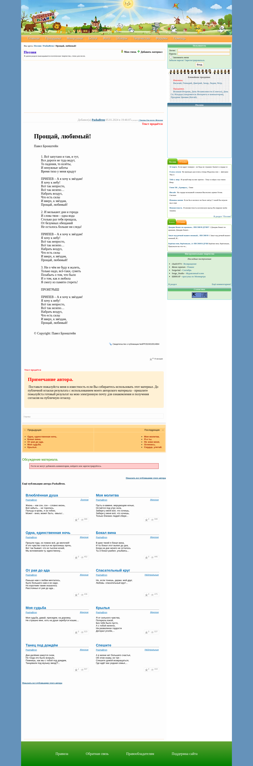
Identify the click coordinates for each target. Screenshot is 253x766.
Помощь (179, 38)
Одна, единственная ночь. (42, 436)
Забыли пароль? (176, 60)
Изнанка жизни (176, 200)
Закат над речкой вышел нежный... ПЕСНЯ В (188, 235)
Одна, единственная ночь (48, 533)
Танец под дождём (42, 645)
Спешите (103, 645)
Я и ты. (148, 439)
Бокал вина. (34, 439)
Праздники (53, 38)
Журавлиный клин (195, 273)
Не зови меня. (152, 442)
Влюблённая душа (42, 495)
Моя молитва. (152, 436)
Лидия (213, 83)
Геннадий (187, 83)
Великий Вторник (182, 91)
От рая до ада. (35, 442)
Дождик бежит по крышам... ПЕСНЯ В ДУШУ (188, 227)
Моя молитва (107, 495)
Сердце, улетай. (153, 447)
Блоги (93, 38)
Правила (62, 754)
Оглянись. (150, 444)
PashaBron (48, 45)
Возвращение (189, 263)
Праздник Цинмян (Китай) (184, 97)
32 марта (173, 167)
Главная (34, 38)
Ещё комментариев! (221, 284)
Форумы (162, 38)
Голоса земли (175, 172)
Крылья (103, 608)
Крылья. (32, 447)
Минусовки (75, 38)
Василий (177, 83)
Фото (106, 38)
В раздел (172, 284)
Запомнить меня (179, 57)
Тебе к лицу (175, 179)
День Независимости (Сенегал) (207, 91)
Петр (219, 83)
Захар (206, 83)
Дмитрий (197, 83)
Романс (190, 267)
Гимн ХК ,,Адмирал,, (179, 187)
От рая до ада (38, 570)
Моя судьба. (34, 444)
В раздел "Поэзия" (222, 216)
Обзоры (121, 38)
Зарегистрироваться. (195, 60)
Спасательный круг (113, 570)
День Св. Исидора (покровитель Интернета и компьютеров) (199, 93)
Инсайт (173, 192)
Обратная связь (97, 754)
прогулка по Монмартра (194, 276)
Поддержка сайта (184, 754)
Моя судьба (36, 608)
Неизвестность (176, 208)
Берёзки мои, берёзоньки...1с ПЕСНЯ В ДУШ (188, 243)
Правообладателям (140, 754)
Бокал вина (106, 533)
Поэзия (37, 45)
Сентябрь (187, 270)
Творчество (141, 38)
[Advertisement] (94, 86)
